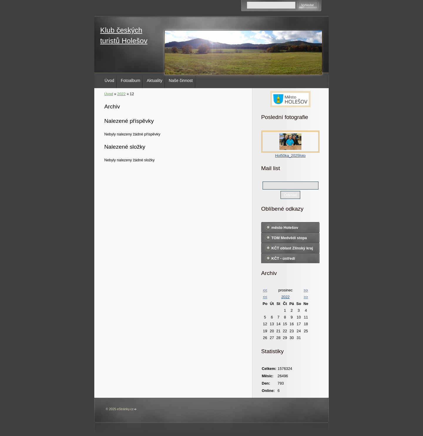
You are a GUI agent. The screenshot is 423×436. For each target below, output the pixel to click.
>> (306, 290)
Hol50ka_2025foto (290, 155)
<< (265, 290)
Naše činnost (181, 80)
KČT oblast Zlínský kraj (292, 248)
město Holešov (284, 227)
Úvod (109, 80)
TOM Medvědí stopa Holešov (289, 239)
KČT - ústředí (283, 258)
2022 (121, 94)
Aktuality (154, 80)
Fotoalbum (130, 80)
